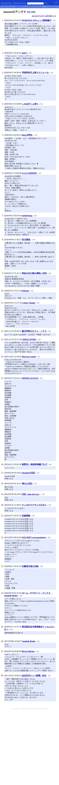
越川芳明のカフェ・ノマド (34, 331)
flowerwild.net (28, 651)
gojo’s (24, 53)
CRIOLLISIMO (29, 339)
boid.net (25, 291)
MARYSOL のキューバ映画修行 (36, 20)
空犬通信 (26, 239)
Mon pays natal (29, 357)
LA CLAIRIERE (29, 173)
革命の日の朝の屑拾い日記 (34, 273)
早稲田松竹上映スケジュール (35, 72)
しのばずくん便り (30, 104)
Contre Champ (28, 303)
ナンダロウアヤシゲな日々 (34, 505)
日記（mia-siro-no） (31, 494)
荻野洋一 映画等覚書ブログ (34, 464)
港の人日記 (27, 483)
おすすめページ (50, 16)
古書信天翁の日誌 (30, 566)
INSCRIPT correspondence (34, 537)
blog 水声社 (27, 135)
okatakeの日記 (28, 473)
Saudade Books (28, 641)
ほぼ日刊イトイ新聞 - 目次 (34, 675)
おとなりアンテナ (38, 16)
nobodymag (27, 215)
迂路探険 (26, 516)
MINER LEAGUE (30, 378)
